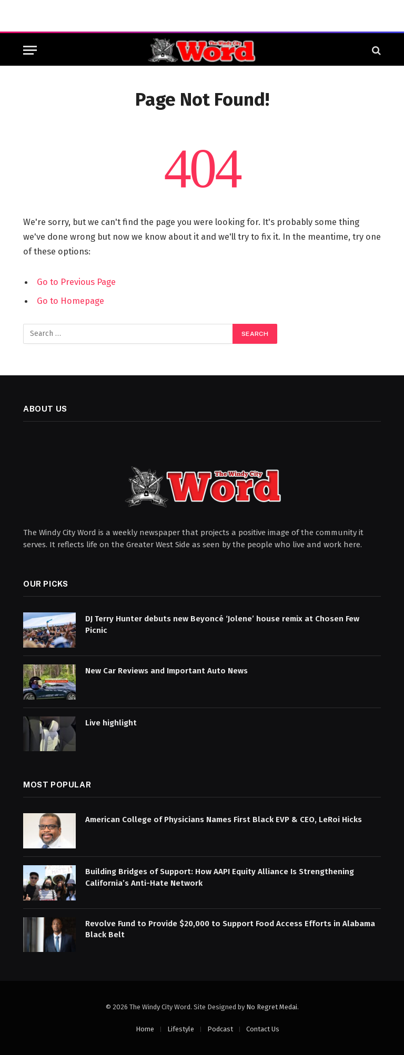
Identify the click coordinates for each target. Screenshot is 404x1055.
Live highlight (111, 723)
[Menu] (30, 50)
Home (145, 1029)
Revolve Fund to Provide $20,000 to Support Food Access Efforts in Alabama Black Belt (230, 929)
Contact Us (262, 1029)
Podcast (220, 1029)
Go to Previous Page (76, 281)
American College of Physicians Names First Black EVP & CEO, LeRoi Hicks (223, 819)
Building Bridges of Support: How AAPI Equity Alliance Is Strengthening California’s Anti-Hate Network (219, 877)
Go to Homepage (70, 300)
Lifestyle (180, 1029)
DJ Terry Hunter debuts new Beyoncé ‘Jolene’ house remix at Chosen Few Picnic (222, 624)
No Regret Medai (271, 1007)
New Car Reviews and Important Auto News (166, 670)
